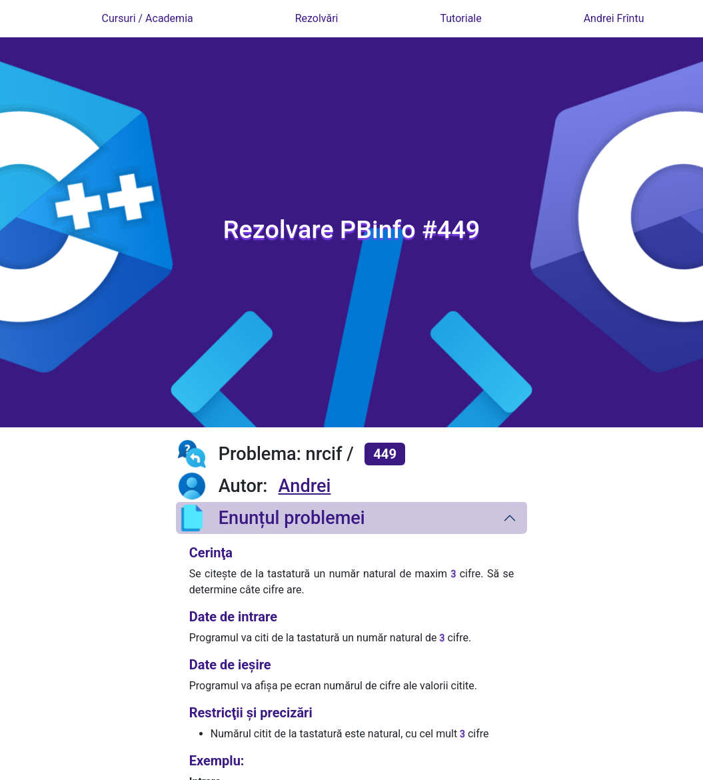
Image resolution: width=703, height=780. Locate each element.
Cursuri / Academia (147, 18)
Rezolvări (317, 18)
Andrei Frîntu (614, 18)
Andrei (305, 486)
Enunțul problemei (270, 518)
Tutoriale (460, 18)
